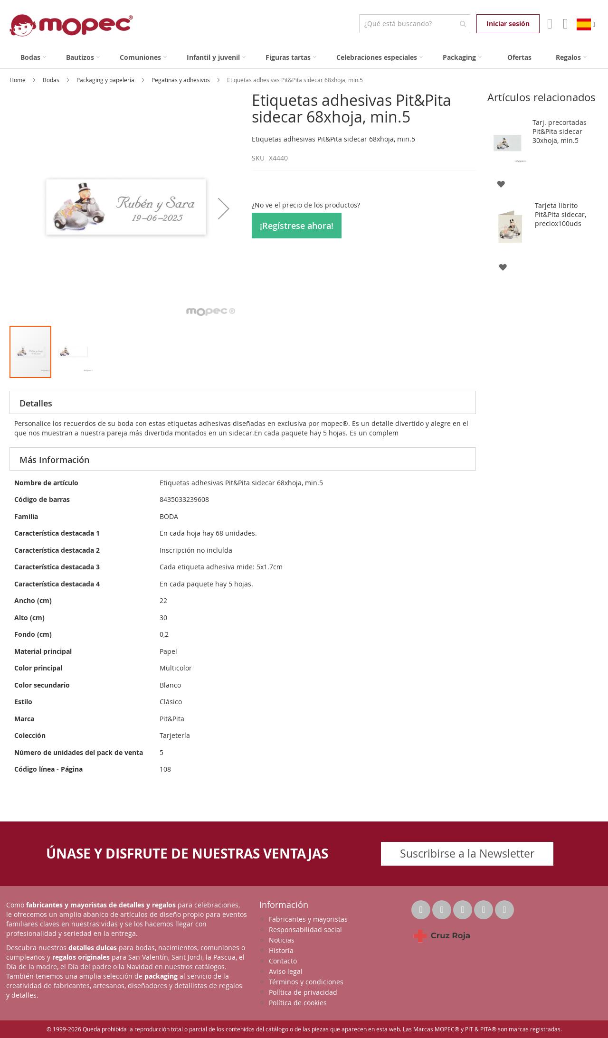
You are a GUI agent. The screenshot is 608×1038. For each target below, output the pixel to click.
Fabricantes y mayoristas (308, 919)
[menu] (304, 57)
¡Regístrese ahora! (296, 225)
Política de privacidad (303, 992)
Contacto (283, 960)
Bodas (52, 80)
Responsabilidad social (305, 929)
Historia (281, 950)
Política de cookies (298, 1002)
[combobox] (414, 23)
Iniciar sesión (508, 23)
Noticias (281, 939)
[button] (224, 208)
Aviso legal (286, 971)
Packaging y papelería (106, 80)
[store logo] (71, 25)
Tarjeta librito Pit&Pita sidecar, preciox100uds (560, 214)
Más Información (54, 459)
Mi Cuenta (549, 23)
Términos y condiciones (306, 981)
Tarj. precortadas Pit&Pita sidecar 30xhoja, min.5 (559, 131)
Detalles (35, 403)
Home (18, 80)
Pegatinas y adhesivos (181, 80)
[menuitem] (33, 57)
